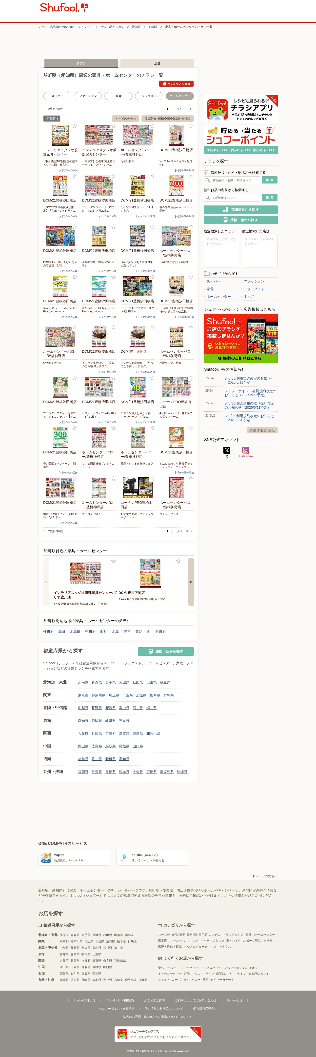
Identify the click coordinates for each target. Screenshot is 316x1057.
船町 (103, 631)
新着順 (51, 119)
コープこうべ (181, 979)
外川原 (48, 631)
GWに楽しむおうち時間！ (175, 262)
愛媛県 (110, 759)
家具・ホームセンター (260, 934)
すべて (247, 297)
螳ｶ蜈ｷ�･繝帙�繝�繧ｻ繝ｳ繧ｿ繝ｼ (168, 118)
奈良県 (138, 733)
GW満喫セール (52, 362)
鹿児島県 (167, 772)
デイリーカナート (222, 979)
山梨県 (83, 708)
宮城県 (124, 682)
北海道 (83, 682)
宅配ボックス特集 (170, 362)
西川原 (160, 631)
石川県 (138, 708)
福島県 (165, 682)
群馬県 (168, 695)
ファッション (88, 96)
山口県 (138, 746)
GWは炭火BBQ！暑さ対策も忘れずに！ (137, 264)
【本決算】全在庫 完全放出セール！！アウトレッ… (98, 163)
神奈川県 (98, 695)
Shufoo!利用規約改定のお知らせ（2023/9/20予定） (249, 418)
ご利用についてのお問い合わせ (195, 1000)
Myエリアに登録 (176, 84)
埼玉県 (114, 695)
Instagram (246, 452)
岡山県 (83, 746)
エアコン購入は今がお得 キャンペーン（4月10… (137, 415)
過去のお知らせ (262, 430)
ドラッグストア (149, 96)
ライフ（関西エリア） (220, 974)
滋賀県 (124, 733)
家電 (118, 96)
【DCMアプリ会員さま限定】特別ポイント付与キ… (59, 209)
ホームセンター (217, 297)
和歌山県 (153, 733)
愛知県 (136, 27)
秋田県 (138, 682)
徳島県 (83, 759)
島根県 (124, 746)
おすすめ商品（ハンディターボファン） (137, 515)
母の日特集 (127, 161)
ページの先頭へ (265, 876)
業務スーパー (167, 968)
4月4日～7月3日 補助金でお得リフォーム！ (176, 415)
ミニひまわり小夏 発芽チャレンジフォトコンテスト (176, 465)
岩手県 (110, 682)
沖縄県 (182, 772)
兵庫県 (97, 733)
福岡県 (83, 772)
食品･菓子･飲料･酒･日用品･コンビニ (196, 934)
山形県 (151, 682)
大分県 (138, 772)
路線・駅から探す (112, 27)
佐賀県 (97, 772)
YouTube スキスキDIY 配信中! (175, 163)
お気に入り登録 (75, 126)
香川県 (97, 759)
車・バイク (233, 940)
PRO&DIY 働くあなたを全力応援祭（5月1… (60, 264)
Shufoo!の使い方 (85, 1000)
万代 (187, 974)
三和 (205, 979)
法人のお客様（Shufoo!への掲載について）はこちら (158, 1016)
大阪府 (83, 733)
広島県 (97, 746)
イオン (253, 968)
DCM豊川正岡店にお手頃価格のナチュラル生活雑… (176, 309)
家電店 (162, 940)
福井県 (151, 708)
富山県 (124, 708)
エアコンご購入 (91, 513)
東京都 (83, 695)
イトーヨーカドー (170, 974)
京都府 (110, 733)
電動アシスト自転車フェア (137, 463)
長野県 (97, 708)
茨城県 (141, 695)
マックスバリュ (210, 968)
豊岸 (127, 631)
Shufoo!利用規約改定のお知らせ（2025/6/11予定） (249, 380)
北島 (115, 631)
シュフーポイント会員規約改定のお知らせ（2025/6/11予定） (250, 393)
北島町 (75, 631)
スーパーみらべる (235, 968)
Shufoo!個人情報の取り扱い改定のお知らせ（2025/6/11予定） (249, 405)
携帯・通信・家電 (170, 946)
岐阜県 (110, 721)
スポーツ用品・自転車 (258, 940)
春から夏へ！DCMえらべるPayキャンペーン (60, 309)
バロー (196, 979)
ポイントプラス (168, 513)
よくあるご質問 (154, 1000)
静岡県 (97, 721)
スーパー (57, 96)
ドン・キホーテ (188, 968)
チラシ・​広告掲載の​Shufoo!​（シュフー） (65, 27)
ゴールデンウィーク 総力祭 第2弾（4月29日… (98, 209)
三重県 (124, 721)
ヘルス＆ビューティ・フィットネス (207, 946)
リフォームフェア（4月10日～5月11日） (99, 415)
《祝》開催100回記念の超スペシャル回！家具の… (60, 163)
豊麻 (138, 631)
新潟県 (110, 708)
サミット (164, 979)
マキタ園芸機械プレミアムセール (98, 465)
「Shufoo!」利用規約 (120, 1000)
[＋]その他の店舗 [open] (68, 170)
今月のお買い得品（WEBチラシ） (98, 264)
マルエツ (197, 974)
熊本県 (124, 772)
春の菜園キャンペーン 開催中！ (59, 465)
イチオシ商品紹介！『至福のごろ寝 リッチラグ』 (98, 364)
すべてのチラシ (125, 118)
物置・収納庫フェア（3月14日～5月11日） (60, 515)
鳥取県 (110, 746)
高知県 (124, 759)
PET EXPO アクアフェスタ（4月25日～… (137, 309)
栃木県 (155, 695)
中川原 (90, 631)
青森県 (97, 682)
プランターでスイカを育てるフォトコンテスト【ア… (59, 415)
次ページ (185, 109)
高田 (61, 631)
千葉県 (127, 695)
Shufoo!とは (234, 1000)
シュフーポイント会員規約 (117, 1008)
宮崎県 (151, 772)
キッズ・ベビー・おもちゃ (206, 940)
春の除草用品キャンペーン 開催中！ (176, 209)
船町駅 (152, 27)
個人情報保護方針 (205, 1008)
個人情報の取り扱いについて (164, 1008)
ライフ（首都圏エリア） (253, 974)
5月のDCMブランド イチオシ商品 (137, 209)
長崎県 (110, 772)
